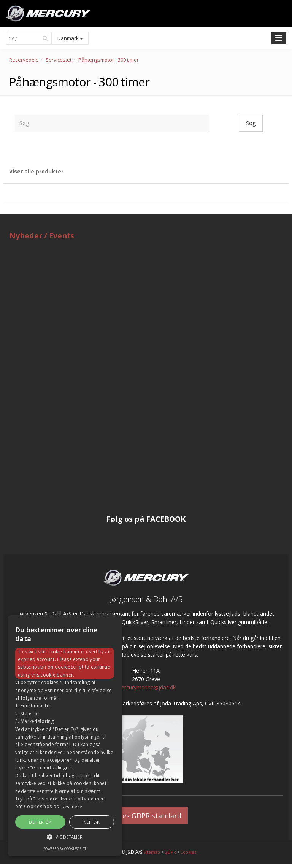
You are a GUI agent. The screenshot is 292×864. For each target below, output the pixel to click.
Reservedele (24, 59)
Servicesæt (58, 59)
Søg (251, 123)
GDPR (170, 852)
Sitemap (151, 852)
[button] (64, 836)
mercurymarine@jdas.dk (146, 687)
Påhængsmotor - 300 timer (108, 59)
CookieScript (69, 667)
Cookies (188, 852)
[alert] (65, 735)
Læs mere (71, 806)
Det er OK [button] (40, 822)
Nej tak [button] (91, 822)
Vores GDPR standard (146, 815)
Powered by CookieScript (64, 848)
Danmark (70, 38)
